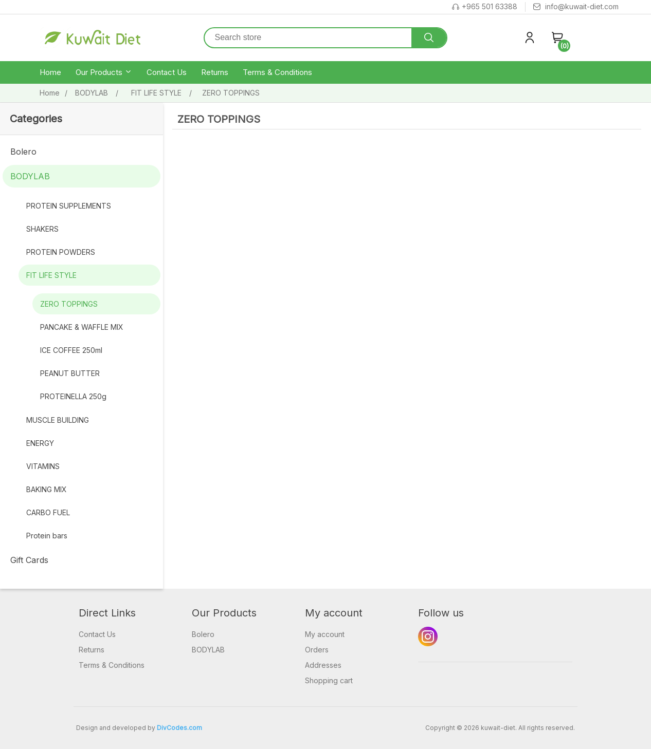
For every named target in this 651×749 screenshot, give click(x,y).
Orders (317, 649)
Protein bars (46, 535)
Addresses (323, 665)
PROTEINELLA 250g (73, 396)
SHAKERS (42, 228)
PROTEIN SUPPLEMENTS (68, 205)
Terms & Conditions (277, 72)
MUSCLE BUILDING (57, 420)
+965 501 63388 (484, 7)
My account (325, 634)
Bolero (23, 151)
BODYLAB (30, 176)
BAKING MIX (46, 489)
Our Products (104, 72)
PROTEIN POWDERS (60, 252)
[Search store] (308, 37)
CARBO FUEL (48, 512)
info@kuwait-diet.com (576, 7)
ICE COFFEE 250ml (71, 350)
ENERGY (40, 443)
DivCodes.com (179, 728)
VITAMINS (43, 466)
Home (50, 72)
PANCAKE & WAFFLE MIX (81, 327)
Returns (214, 72)
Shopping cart (329, 680)
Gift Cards (29, 560)
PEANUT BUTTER (70, 373)
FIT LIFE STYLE (51, 275)
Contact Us (167, 72)
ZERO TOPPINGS (69, 303)
